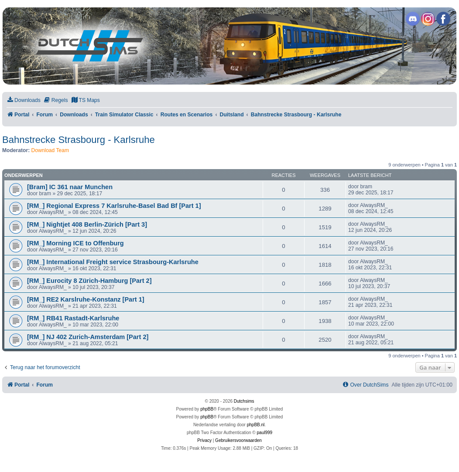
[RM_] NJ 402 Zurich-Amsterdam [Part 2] (87, 336)
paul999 (265, 432)
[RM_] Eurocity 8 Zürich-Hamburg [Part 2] (89, 280)
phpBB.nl (256, 424)
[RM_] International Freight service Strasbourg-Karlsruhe (113, 261)
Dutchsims (244, 401)
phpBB (206, 409)
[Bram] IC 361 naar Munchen (70, 186)
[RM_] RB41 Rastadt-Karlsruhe (73, 318)
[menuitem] (24, 100)
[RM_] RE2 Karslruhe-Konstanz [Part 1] (85, 299)
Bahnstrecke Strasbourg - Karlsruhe (78, 139)
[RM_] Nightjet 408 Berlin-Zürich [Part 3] (87, 224)
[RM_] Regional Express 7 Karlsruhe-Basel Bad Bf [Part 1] (114, 205)
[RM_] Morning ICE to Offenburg (75, 243)
